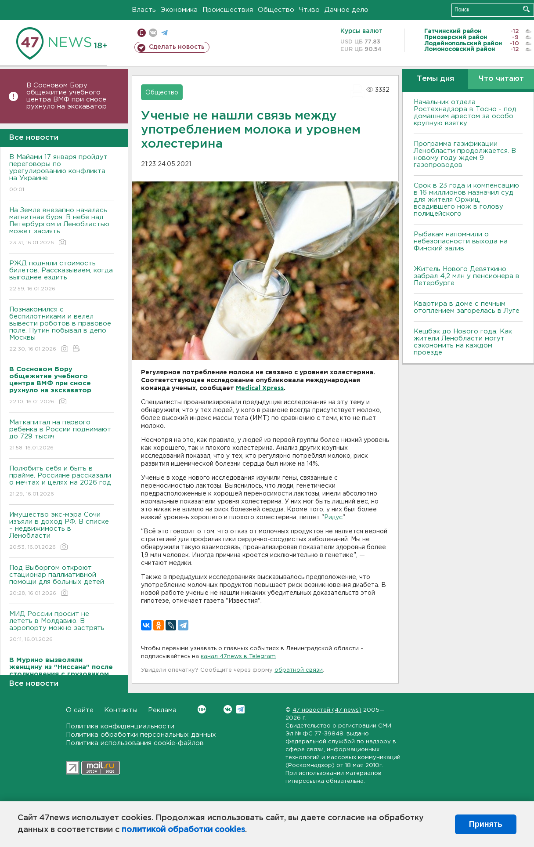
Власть (144, 10)
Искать (526, 9)
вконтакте (153, 33)
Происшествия (227, 10)
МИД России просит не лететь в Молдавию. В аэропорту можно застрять (61, 627)
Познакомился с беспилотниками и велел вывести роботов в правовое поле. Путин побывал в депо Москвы (61, 330)
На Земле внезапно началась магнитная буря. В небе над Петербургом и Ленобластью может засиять (61, 226)
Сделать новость (177, 47)
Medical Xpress (260, 388)
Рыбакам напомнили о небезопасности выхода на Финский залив (461, 241)
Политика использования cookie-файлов (135, 743)
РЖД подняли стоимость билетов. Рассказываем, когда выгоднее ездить (61, 277)
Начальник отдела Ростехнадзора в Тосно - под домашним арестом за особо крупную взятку (465, 112)
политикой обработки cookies (183, 829)
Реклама (162, 710)
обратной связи (298, 670)
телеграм (164, 33)
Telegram (240, 709)
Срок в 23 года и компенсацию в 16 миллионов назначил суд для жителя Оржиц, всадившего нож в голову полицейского (466, 200)
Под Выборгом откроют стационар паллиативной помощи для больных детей (61, 581)
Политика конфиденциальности (120, 726)
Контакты (120, 710)
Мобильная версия (141, 33)
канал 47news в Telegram (238, 656)
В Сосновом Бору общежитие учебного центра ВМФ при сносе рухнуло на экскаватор (67, 96)
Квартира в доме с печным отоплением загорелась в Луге (467, 307)
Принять (485, 824)
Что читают (501, 79)
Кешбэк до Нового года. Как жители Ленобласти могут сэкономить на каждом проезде (463, 342)
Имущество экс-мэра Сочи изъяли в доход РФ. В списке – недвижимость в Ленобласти (61, 531)
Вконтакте (202, 709)
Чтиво (309, 10)
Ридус (333, 517)
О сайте (80, 710)
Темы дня (435, 79)
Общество (276, 10)
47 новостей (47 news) (326, 710)
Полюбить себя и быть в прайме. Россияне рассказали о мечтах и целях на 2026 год (61, 482)
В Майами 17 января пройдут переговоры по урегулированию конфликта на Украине (61, 173)
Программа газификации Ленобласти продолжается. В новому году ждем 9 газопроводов (465, 154)
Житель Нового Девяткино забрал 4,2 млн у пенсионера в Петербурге (467, 276)
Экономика (179, 10)
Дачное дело (346, 10)
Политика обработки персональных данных (141, 735)
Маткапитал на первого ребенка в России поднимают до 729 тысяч (61, 436)
